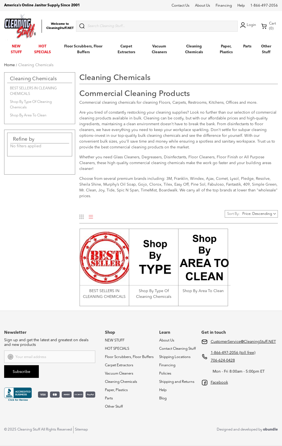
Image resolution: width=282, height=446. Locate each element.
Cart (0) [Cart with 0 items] (268, 26)
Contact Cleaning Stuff (177, 349)
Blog (163, 398)
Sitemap (81, 429)
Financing (224, 5)
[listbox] (260, 213)
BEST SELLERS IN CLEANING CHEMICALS (33, 91)
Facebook (219, 382)
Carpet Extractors (119, 365)
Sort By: (233, 214)
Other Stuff (114, 406)
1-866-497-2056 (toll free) (233, 353)
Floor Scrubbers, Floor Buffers (129, 357)
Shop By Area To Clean (28, 115)
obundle (270, 429)
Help (241, 5)
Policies (165, 373)
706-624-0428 (223, 360)
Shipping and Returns (176, 382)
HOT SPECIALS (117, 349)
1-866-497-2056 (264, 5)
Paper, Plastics (116, 390)
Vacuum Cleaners (119, 373)
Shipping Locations (175, 357)
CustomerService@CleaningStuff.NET (243, 342)
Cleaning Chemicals (121, 382)
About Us (202, 5)
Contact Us (180, 5)
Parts (247, 46)
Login (247, 25)
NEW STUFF (114, 340)
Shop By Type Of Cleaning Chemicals (31, 104)
